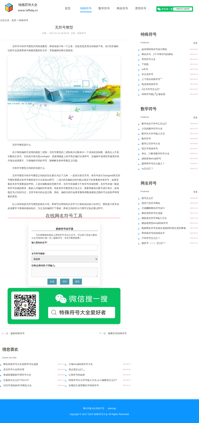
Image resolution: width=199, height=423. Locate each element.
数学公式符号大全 (151, 143)
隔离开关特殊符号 (117, 333)
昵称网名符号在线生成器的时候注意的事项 (164, 228)
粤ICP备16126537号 (93, 408)
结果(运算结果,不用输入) (43, 265)
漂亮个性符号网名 (151, 203)
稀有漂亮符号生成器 (152, 213)
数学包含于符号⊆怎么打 (154, 123)
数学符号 (104, 8)
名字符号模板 (38, 253)
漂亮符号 (140, 8)
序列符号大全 (149, 59)
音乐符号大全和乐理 (13, 369)
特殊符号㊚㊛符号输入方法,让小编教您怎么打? (93, 380)
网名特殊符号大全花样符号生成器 (20, 364)
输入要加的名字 (39, 242)
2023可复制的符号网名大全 (17, 385)
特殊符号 (86, 8)
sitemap (112, 408)
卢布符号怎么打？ (151, 238)
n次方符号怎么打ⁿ (151, 89)
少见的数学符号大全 (152, 128)
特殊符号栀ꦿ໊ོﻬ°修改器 (153, 94)
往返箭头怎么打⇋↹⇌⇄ (16, 380)
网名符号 (122, 8)
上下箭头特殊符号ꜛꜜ (152, 79)
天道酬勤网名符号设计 (153, 208)
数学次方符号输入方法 (153, 133)
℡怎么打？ (147, 168)
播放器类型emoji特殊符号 (155, 223)
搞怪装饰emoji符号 (151, 158)
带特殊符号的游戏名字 (153, 233)
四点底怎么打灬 (77, 369)
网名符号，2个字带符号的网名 (157, 54)
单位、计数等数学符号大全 (155, 153)
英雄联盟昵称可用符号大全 (17, 374)
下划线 (145, 64)
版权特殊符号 (18, 333)
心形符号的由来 (77, 374)
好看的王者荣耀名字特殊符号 (84, 385)
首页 (67, 8)
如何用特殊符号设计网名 (154, 49)
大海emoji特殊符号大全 (81, 364)
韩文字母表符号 (150, 148)
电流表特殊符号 (150, 84)
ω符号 (145, 69)
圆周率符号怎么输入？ (153, 163)
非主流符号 (147, 74)
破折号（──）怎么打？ (154, 243)
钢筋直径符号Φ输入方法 (154, 218)
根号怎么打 (147, 198)
